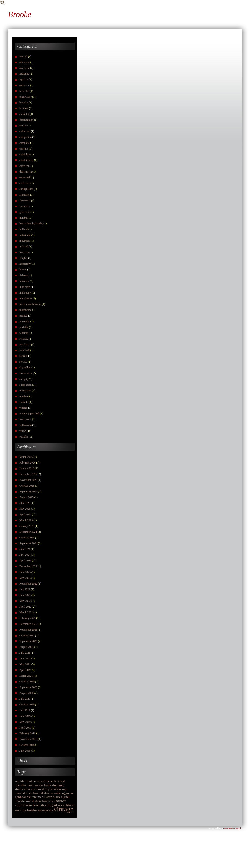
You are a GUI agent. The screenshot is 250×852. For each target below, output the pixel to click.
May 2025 (25, 508)
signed (20, 805)
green (69, 793)
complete (24, 142)
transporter (25, 390)
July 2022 (24, 589)
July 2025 (24, 503)
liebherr (23, 275)
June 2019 (25, 716)
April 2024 (25, 560)
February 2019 (27, 733)
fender (32, 810)
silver (57, 805)
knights (23, 258)
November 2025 (28, 480)
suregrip (23, 379)
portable (23, 327)
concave (23, 148)
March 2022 (26, 612)
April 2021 (25, 670)
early (38, 781)
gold (18, 797)
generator (24, 212)
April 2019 (25, 727)
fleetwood (24, 200)
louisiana (24, 281)
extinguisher (26, 189)
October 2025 (27, 485)
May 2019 (25, 721)
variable (23, 402)
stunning (58, 785)
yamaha (23, 436)
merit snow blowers (30, 304)
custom (36, 789)
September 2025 (28, 491)
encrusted (24, 177)
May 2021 (25, 664)
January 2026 (26, 468)
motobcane (25, 309)
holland (23, 229)
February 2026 (27, 462)
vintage (23, 407)
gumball (23, 217)
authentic (24, 85)
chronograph (26, 119)
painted (23, 315)
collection (24, 131)
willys (22, 430)
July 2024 (24, 549)
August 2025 (26, 497)
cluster (23, 125)
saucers (23, 356)
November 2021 (28, 629)
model (39, 785)
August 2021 (26, 647)
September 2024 (28, 543)
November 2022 (28, 583)
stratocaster (25, 373)
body (47, 785)
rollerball (24, 350)
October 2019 (27, 704)
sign (65, 789)
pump (30, 785)
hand (45, 801)
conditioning (26, 160)
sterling (46, 805)
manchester (25, 298)
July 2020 (24, 698)
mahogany (25, 292)
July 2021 (24, 652)
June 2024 (25, 554)
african (48, 793)
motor (61, 801)
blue (23, 781)
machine (33, 805)
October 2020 (27, 681)
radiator (23, 333)
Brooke (19, 14)
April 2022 (25, 606)
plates (31, 781)
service (23, 361)
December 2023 (28, 566)
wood (61, 781)
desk (46, 781)
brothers (23, 108)
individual (25, 235)
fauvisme (24, 194)
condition (24, 154)
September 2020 (28, 687)
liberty (22, 269)
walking (59, 793)
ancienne (24, 73)
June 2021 (25, 658)
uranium (24, 396)
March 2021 (26, 675)
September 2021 (28, 641)
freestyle (24, 206)
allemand (24, 62)
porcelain (24, 321)
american (24, 68)
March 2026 (26, 456)
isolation (24, 252)
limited (38, 793)
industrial (24, 240)
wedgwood (25, 419)
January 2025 (26, 526)
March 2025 (26, 520)
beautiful (24, 91)
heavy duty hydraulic (31, 223)
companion (25, 137)
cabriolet (24, 114)
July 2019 (24, 710)
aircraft (23, 56)
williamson (25, 425)
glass (38, 801)
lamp (48, 797)
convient (24, 165)
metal (30, 801)
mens (41, 797)
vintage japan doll (29, 413)
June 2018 (25, 750)
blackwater (25, 96)
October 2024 (27, 537)
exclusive (24, 183)
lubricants (24, 286)
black (56, 797)
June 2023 (25, 572)
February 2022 (27, 618)
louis (17, 781)
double (26, 797)
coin (52, 801)
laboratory (25, 263)
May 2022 (25, 600)
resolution (24, 344)
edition (68, 805)
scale (53, 781)
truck (29, 793)
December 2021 (28, 624)
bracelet (23, 102)
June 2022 (25, 595)
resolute (23, 338)
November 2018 (28, 739)
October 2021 (27, 635)
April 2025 (25, 514)
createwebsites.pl (231, 828)
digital (65, 797)
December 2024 (28, 531)
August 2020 (26, 693)
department (25, 171)
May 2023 (25, 577)
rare (34, 797)
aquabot (23, 79)
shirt (44, 789)
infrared (23, 246)
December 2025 (28, 474)
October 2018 (27, 744)
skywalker (25, 367)
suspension (25, 384)
